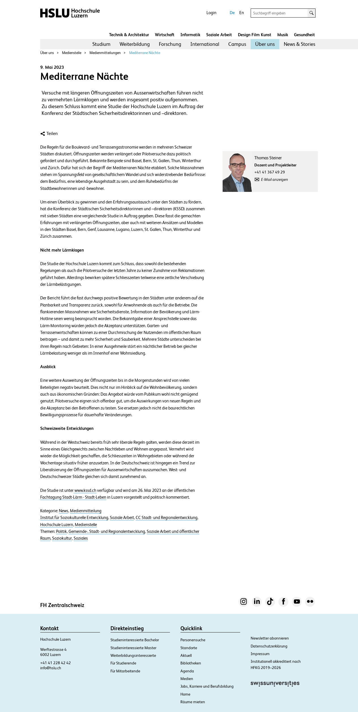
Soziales (81, 538)
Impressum (260, 653)
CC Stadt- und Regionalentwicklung (166, 517)
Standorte (188, 647)
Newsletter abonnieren (270, 638)
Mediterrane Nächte (144, 53)
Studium (101, 44)
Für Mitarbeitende (125, 671)
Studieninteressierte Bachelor (134, 640)
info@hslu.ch (50, 668)
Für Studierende (123, 663)
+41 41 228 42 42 (55, 662)
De (232, 12)
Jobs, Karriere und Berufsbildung (207, 686)
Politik (61, 531)
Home (185, 694)
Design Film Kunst (254, 34)
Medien (186, 678)
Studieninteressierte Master (133, 647)
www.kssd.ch (85, 490)
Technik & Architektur (129, 34)
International (204, 44)
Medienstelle (71, 53)
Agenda (187, 671)
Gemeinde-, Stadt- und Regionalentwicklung (107, 531)
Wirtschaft (164, 34)
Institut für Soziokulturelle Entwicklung (74, 517)
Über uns (265, 44)
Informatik (190, 34)
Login (211, 12)
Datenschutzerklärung (269, 646)
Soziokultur (62, 538)
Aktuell (186, 655)
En (241, 12)
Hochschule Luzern (56, 524)
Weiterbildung (135, 44)
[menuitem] (101, 44)
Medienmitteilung (85, 511)
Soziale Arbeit (219, 34)
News (63, 511)
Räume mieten (192, 702)
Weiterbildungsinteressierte (133, 655)
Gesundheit (304, 34)
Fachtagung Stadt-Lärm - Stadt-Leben (73, 497)
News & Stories (299, 44)
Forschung (170, 44)
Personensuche (192, 640)
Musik (282, 34)
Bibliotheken (190, 663)
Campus (237, 44)
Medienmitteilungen (105, 53)
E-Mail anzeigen (274, 179)
